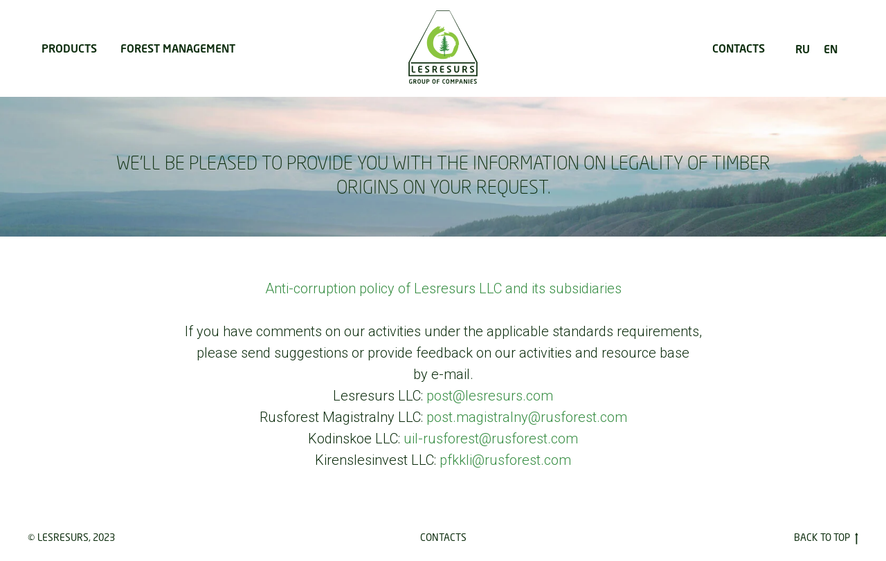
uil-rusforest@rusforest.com (491, 438)
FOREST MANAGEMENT (177, 48)
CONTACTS (738, 48)
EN (831, 48)
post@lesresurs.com (489, 395)
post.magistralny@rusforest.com (526, 417)
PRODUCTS (69, 48)
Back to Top (826, 537)
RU (802, 48)
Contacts (443, 537)
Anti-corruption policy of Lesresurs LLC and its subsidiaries (443, 288)
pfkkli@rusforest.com (505, 460)
